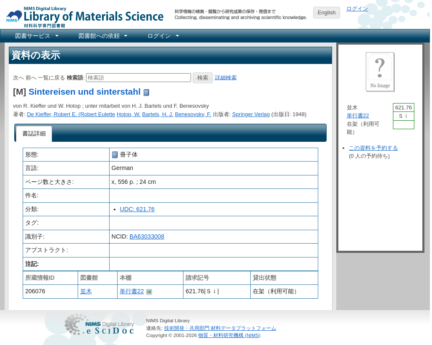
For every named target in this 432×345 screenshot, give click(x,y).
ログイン (357, 8)
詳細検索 (226, 77)
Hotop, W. (129, 114)
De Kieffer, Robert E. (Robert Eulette (71, 114)
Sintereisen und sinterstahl (85, 91)
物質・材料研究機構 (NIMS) (229, 335)
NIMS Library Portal (82, 16)
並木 (86, 291)
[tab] (34, 134)
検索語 (75, 77)
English (327, 12)
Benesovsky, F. (193, 114)
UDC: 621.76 (137, 209)
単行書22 (132, 291)
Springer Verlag (251, 114)
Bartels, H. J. (157, 114)
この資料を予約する (373, 148)
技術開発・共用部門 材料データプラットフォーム (220, 328)
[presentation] (34, 133)
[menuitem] (36, 35)
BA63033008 (147, 236)
